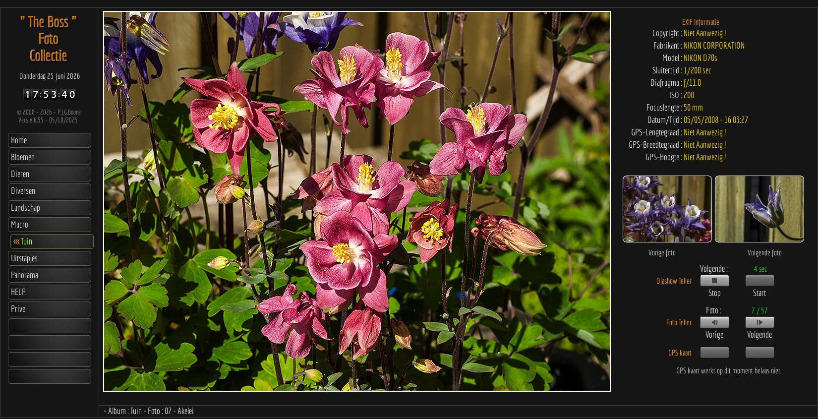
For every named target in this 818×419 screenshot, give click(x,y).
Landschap (25, 207)
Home (19, 140)
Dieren (20, 174)
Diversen (23, 190)
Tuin (22, 241)
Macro (19, 224)
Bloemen (23, 157)
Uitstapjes (24, 258)
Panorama (24, 275)
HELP (18, 292)
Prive (18, 308)
